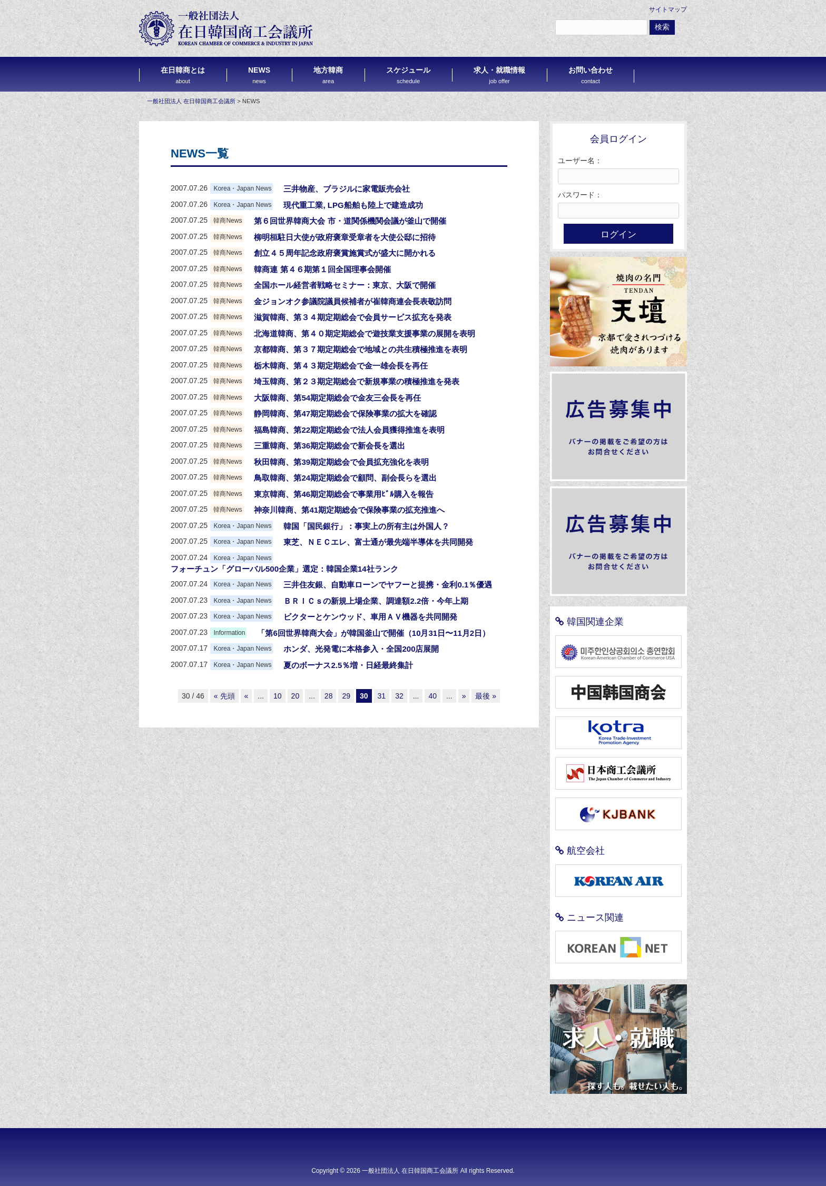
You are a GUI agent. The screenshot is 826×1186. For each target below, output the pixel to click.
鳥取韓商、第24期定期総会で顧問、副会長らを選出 (345, 477)
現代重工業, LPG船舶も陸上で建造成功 (352, 205)
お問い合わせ (590, 75)
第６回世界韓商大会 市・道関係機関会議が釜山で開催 (350, 220)
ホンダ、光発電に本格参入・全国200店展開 (361, 648)
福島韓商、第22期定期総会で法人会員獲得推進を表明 (349, 429)
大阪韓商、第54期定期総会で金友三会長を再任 (337, 397)
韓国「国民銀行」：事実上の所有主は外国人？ (366, 526)
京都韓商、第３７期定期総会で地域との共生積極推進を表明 (360, 349)
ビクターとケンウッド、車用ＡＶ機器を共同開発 (370, 616)
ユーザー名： (580, 160)
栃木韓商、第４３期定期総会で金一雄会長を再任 (341, 365)
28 (328, 696)
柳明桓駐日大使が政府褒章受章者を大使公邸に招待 (345, 237)
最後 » (485, 696)
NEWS (259, 75)
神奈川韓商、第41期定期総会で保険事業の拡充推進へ (349, 509)
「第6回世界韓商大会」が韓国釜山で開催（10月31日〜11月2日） (373, 633)
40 (432, 696)
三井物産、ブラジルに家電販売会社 (346, 188)
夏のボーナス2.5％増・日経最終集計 (348, 665)
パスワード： (580, 195)
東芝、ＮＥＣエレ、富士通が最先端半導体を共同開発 (378, 541)
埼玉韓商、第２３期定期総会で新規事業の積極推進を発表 (356, 381)
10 (277, 696)
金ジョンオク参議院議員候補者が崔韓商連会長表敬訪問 (352, 301)
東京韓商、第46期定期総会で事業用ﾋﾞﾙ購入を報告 (344, 494)
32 (399, 696)
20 (295, 696)
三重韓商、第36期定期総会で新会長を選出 (329, 445)
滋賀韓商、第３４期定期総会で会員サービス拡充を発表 (352, 317)
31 (382, 696)
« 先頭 (224, 696)
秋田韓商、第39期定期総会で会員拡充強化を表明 (341, 461)
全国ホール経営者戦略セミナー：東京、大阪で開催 (345, 285)
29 (346, 696)
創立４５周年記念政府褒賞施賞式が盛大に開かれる (345, 252)
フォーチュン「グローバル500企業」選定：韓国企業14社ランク (284, 568)
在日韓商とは (183, 75)
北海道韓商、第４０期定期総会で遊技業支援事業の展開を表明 (364, 333)
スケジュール (408, 75)
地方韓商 (328, 75)
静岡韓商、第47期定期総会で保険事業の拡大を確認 (345, 413)
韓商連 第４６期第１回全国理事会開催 (322, 269)
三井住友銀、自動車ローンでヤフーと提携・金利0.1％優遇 (387, 584)
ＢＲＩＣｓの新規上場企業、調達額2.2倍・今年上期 (375, 600)
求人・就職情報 (499, 75)
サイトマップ (668, 9)
